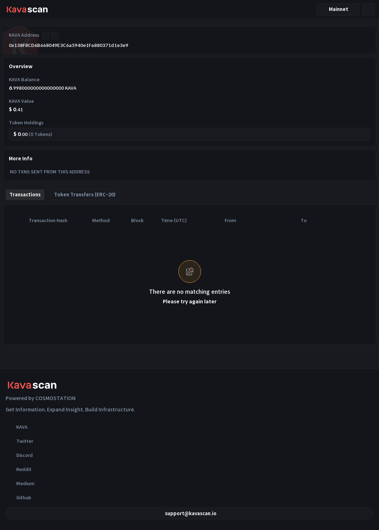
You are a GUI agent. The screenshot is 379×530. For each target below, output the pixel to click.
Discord (19, 455)
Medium (20, 483)
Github (18, 497)
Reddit (18, 469)
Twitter (19, 441)
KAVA (17, 427)
